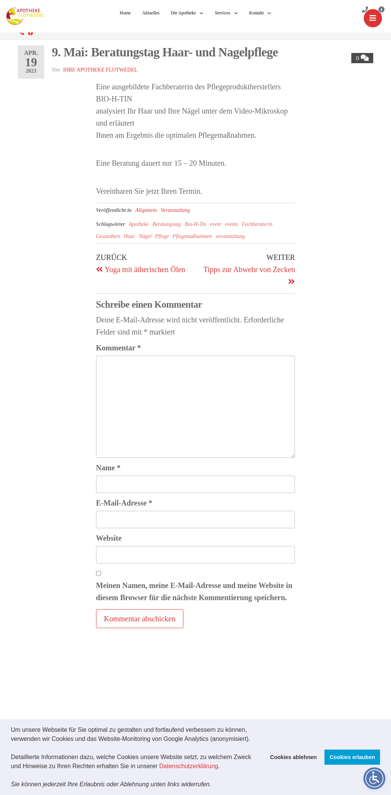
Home (125, 13)
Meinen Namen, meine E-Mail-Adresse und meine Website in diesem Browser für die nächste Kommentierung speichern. (194, 591)
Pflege (162, 236)
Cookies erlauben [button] (352, 757)
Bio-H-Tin (195, 224)
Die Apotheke (183, 13)
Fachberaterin (257, 224)
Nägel (145, 236)
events (231, 224)
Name (108, 468)
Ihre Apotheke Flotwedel (100, 70)
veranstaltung (230, 236)
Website (109, 538)
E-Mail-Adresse (124, 503)
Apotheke (139, 224)
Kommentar (118, 348)
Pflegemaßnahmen (192, 236)
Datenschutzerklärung (188, 766)
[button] (214, 785)
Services (222, 13)
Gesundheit (108, 236)
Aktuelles (151, 13)
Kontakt (256, 13)
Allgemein (146, 210)
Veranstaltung (175, 210)
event (215, 224)
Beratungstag (166, 224)
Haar (129, 236)
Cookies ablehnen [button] (293, 757)
